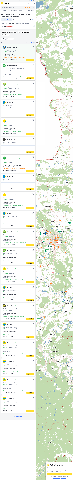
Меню (2, 3)
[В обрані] (33, 46)
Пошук (2, 7)
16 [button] (52, 244)
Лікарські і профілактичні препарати (15, 10)
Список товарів (31, 3)
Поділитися (13, 19)
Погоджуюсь (59, 474)
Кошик (34, 3)
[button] (65, 183)
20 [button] (55, 237)
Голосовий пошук (34, 7)
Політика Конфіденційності (59, 478)
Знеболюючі (27, 10)
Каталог (4, 10)
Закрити (72, 463)
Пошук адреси (2, 26)
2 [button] (40, 266)
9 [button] (65, 242)
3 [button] (57, 240)
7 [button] (56, 235)
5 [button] (54, 247)
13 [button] (55, 240)
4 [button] (57, 235)
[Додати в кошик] (30, 60)
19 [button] (58, 246)
